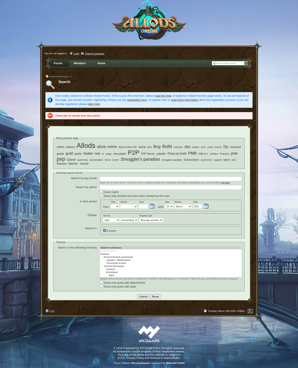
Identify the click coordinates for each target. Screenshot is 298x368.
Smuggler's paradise (140, 159)
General (171, 254)
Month (124, 202)
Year (141, 202)
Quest (71, 159)
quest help (82, 160)
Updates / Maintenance (171, 260)
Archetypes (171, 272)
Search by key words (84, 178)
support (218, 160)
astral (142, 147)
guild (69, 153)
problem (214, 153)
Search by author (86, 187)
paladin (161, 153)
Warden (62, 163)
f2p (225, 147)
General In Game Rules (165, 358)
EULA (121, 358)
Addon (60, 147)
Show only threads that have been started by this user (135, 196)
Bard (171, 275)
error (203, 147)
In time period (88, 201)
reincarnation (96, 160)
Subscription (191, 159)
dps (187, 147)
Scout (108, 160)
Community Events (171, 263)
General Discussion (171, 266)
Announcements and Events (171, 257)
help (97, 153)
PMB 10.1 (203, 153)
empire (195, 147)
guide (60, 153)
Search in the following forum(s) (77, 247)
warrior (73, 163)
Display (92, 215)
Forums (109, 230)
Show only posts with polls (118, 286)
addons (70, 147)
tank (234, 160)
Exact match (109, 192)
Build (167, 146)
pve (234, 153)
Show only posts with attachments (122, 282)
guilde (78, 153)
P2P (133, 152)
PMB (192, 153)
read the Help (163, 95)
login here (94, 104)
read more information (184, 99)
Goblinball (235, 147)
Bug (157, 146)
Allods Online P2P (128, 147)
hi (103, 153)
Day (113, 202)
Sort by (107, 215)
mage (109, 153)
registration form (137, 99)
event (210, 147)
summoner (206, 160)
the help (225, 182)
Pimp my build (177, 153)
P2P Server (148, 153)
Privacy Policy (135, 358)
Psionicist (224, 153)
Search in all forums (171, 247)
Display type (145, 215)
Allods (85, 145)
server (115, 160)
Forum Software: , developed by (149, 363)
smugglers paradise (172, 160)
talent (226, 159)
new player (119, 153)
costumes (178, 147)
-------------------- (171, 250)
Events (218, 147)
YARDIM (84, 163)
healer (88, 153)
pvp (61, 159)
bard (149, 147)
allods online (107, 147)
